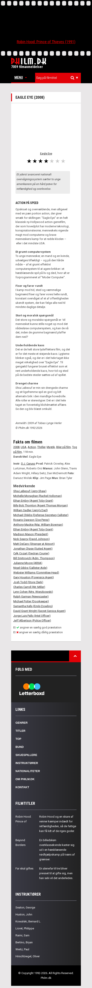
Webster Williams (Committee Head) (36, 572)
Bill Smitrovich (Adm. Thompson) (34, 558)
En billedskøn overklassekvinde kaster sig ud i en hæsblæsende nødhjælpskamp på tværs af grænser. (57, 850)
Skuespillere (26, 755)
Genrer (21, 722)
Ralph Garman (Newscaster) (31, 596)
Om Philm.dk (24, 779)
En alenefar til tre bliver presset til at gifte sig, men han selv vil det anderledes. (56, 873)
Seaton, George (25, 907)
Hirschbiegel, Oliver (27, 956)
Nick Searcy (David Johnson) (31, 539)
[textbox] (59, 78)
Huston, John (23, 914)
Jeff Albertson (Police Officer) (32, 620)
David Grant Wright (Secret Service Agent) (39, 611)
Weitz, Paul (22, 949)
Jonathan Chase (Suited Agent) (33, 548)
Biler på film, (64, 447)
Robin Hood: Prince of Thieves (23, 821)
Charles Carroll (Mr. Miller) (29, 587)
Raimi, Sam (22, 935)
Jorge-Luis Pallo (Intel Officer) (32, 615)
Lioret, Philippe (24, 928)
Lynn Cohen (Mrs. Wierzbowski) (33, 591)
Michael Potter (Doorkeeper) (31, 601)
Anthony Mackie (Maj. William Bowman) (38, 524)
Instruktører (26, 763)
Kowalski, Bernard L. (28, 921)
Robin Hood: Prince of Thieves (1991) (46, 41)
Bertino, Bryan (24, 942)
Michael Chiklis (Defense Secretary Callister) (40, 515)
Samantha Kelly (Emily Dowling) (33, 606)
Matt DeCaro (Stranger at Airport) (34, 543)
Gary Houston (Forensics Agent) (33, 577)
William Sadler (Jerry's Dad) (30, 510)
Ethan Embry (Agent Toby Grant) (33, 500)
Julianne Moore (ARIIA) (27, 563)
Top (18, 738)
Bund (19, 747)
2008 (16, 447)
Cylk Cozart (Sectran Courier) (31, 553)
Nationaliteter (27, 771)
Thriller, (41, 447)
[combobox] (58, 78)
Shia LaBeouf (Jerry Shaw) (29, 491)
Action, (32, 447)
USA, (24, 447)
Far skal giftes (24, 868)
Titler (20, 730)
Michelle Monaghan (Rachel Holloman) (37, 495)
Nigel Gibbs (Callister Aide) (30, 567)
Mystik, (51, 447)
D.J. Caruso (28, 463)
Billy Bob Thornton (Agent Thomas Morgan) (40, 505)
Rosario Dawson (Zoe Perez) (31, 519)
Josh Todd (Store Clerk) (28, 582)
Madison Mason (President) (30, 534)
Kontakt (22, 787)
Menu (20, 77)
